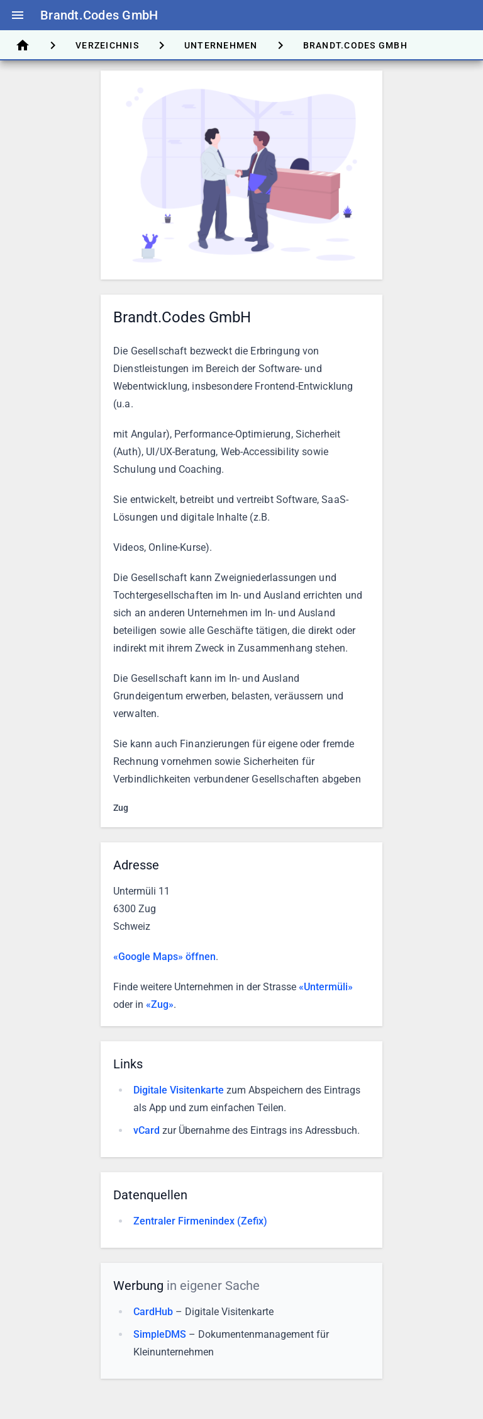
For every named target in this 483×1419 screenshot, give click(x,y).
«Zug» (160, 1004)
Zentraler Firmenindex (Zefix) (200, 1221)
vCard (146, 1130)
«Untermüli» (326, 987)
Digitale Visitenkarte (178, 1090)
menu (17, 15)
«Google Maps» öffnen (164, 957)
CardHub (153, 1312)
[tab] (22, 45)
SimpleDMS (159, 1334)
